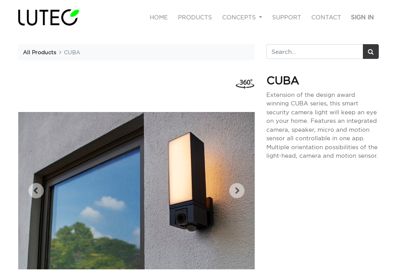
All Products (39, 52)
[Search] (371, 51)
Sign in (362, 17)
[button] (36, 190)
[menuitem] (159, 17)
